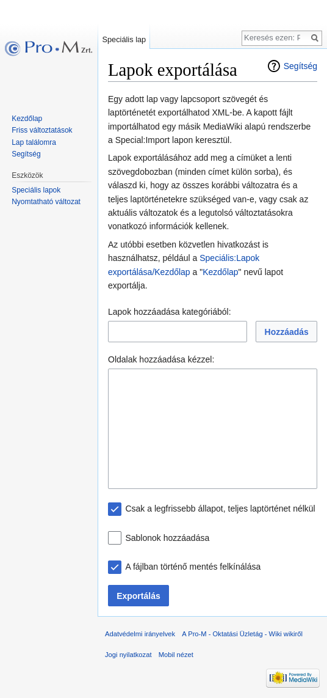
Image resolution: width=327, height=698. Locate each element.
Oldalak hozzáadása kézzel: (161, 359)
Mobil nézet (176, 654)
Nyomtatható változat (46, 201)
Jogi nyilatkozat (128, 654)
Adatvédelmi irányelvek (140, 633)
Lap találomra (34, 142)
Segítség (300, 66)
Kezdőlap (220, 272)
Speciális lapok (36, 190)
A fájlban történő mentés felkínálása (193, 566)
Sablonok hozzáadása (167, 538)
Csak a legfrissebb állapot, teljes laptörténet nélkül (220, 508)
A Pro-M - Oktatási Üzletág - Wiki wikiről (242, 633)
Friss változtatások (42, 130)
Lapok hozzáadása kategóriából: (169, 312)
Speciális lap (124, 39)
